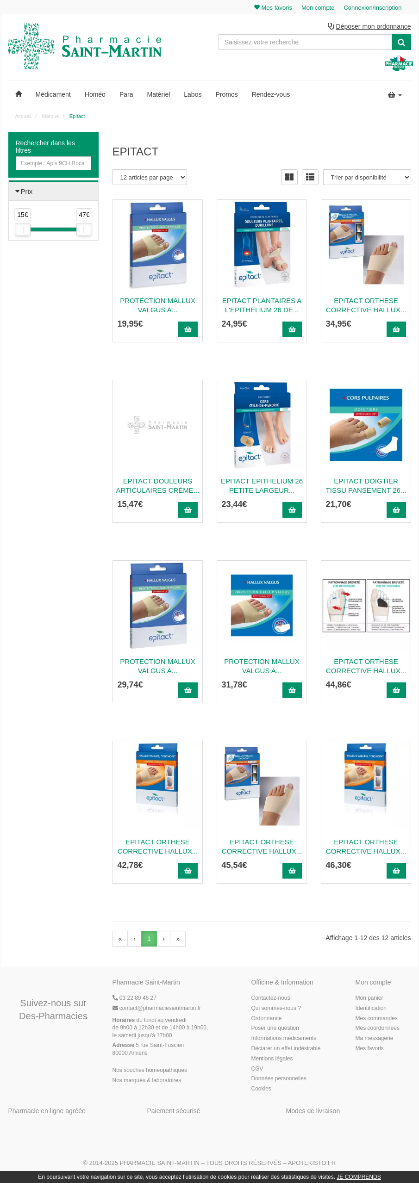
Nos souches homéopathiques (150, 1070)
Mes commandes (376, 1018)
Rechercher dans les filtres (45, 146)
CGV (257, 1068)
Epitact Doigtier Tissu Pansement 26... (366, 485)
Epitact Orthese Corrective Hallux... (366, 305)
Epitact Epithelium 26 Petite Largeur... (262, 485)
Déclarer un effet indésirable (285, 1048)
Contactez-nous (270, 998)
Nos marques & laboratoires (147, 1080)
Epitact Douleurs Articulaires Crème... (158, 485)
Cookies (261, 1088)
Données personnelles (278, 1078)
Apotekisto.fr (312, 1162)
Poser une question (275, 1028)
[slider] (23, 229)
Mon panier (369, 998)
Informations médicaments (283, 1038)
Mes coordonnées (377, 1028)
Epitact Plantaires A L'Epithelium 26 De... (262, 305)
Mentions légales (272, 1058)
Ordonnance (266, 1018)
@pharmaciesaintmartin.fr (157, 1008)
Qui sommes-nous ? (275, 1008)
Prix (27, 191)
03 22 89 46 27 (134, 998)
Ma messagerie (374, 1038)
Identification (370, 1008)
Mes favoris (369, 1048)
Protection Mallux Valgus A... (157, 305)
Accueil (23, 116)
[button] (18, 94)
